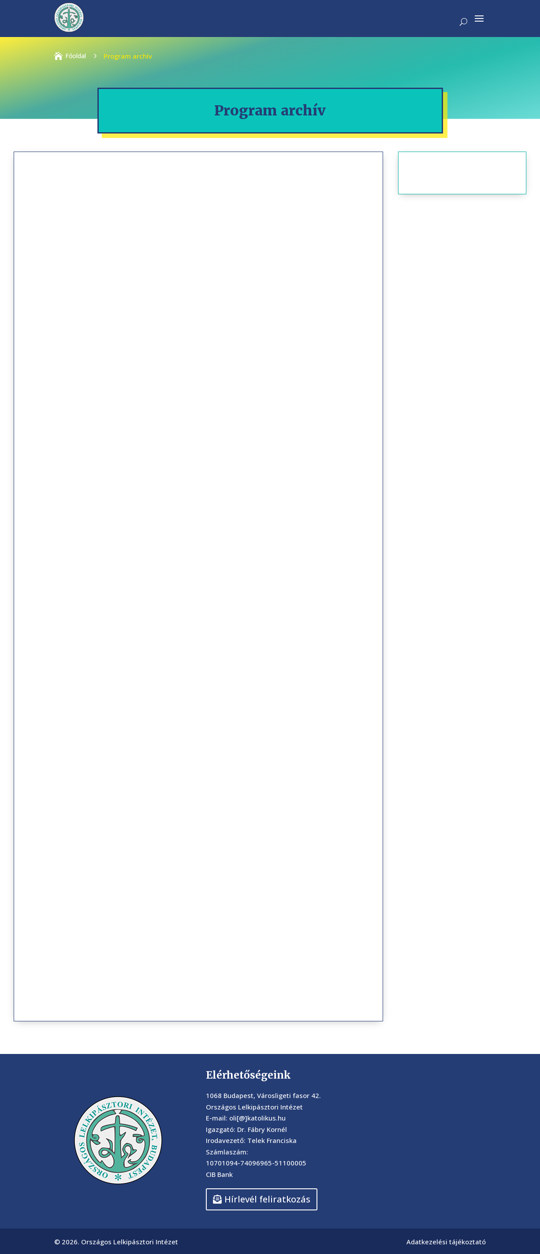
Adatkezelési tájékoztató (446, 1241)
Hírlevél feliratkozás (267, 1199)
